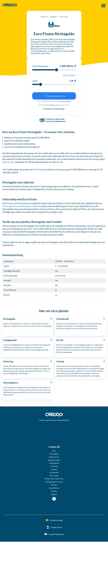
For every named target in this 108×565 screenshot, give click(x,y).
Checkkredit (54, 472)
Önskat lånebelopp (40, 66)
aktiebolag (24, 206)
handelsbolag (36, 206)
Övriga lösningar (54, 460)
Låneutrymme (54, 457)
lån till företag (39, 169)
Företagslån (54, 454)
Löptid (35, 81)
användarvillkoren (65, 101)
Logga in (54, 494)
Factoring (54, 466)
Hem (54, 451)
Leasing (54, 469)
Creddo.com (44, 17)
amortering (7, 162)
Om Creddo (54, 476)
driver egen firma (10, 206)
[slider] (56, 70)
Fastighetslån (54, 463)
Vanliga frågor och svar (54, 482)
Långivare (54, 17)
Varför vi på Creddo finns (54, 479)
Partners (54, 485)
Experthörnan (54, 488)
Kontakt (54, 491)
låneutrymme (54, 105)
